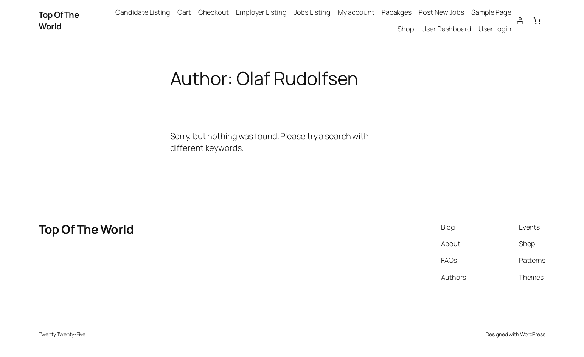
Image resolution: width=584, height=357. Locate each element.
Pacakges (397, 12)
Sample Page (491, 12)
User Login (494, 28)
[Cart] (536, 20)
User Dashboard (446, 28)
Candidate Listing (142, 12)
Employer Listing (261, 12)
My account (356, 12)
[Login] (519, 20)
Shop (406, 28)
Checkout (213, 12)
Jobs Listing (312, 12)
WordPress (532, 334)
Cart (184, 12)
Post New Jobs (441, 12)
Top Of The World (59, 20)
